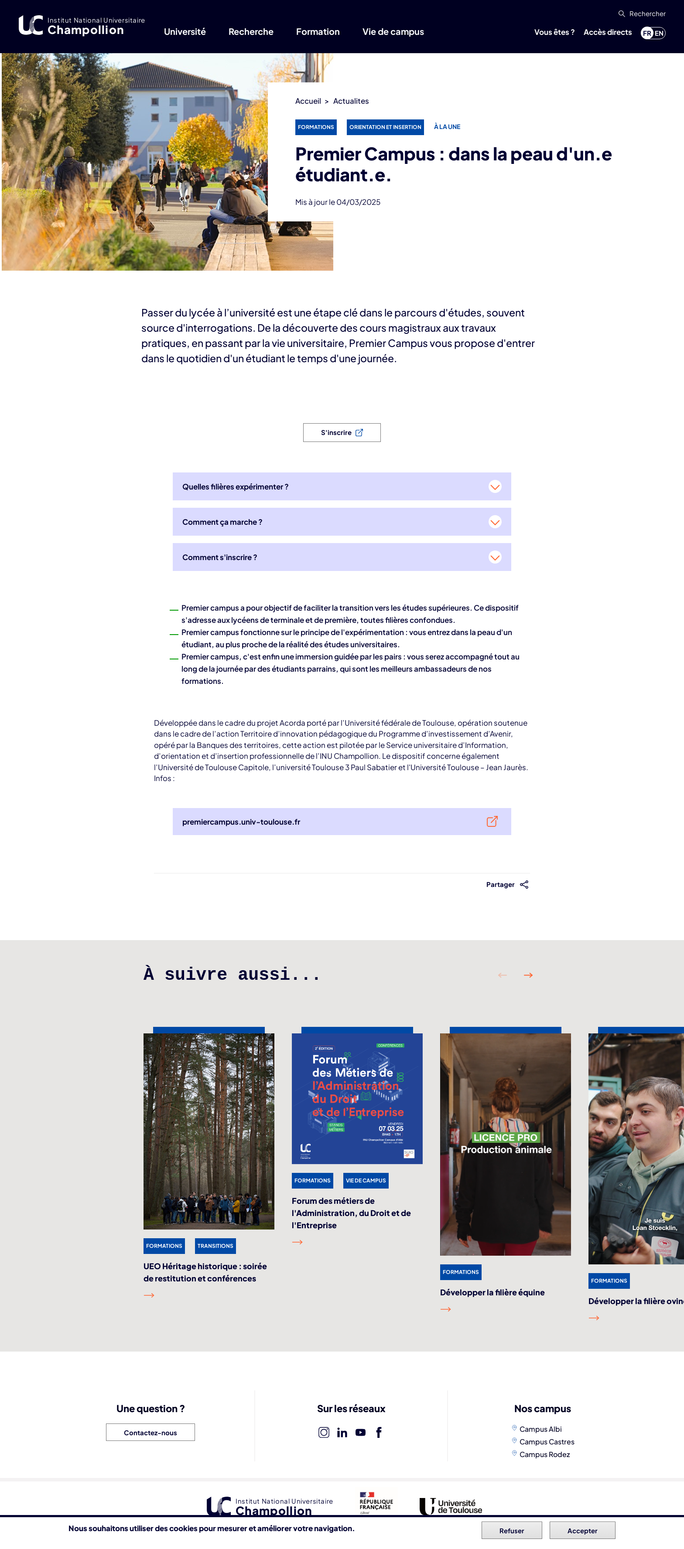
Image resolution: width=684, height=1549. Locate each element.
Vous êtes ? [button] (554, 32)
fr (647, 33)
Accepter (583, 1530)
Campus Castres (547, 1441)
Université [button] (185, 31)
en (659, 33)
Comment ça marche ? (222, 522)
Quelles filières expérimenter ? (235, 486)
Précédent (502, 975)
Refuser (511, 1530)
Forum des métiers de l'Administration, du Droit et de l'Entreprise (351, 1213)
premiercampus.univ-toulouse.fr (241, 821)
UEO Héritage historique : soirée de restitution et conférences (205, 1272)
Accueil (308, 100)
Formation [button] (318, 31)
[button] (641, 13)
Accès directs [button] (608, 32)
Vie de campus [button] (393, 31)
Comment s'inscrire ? (219, 557)
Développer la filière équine (492, 1292)
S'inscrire (336, 432)
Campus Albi (541, 1429)
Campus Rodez (545, 1454)
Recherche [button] (251, 31)
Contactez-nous (150, 1432)
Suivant (528, 975)
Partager (501, 884)
